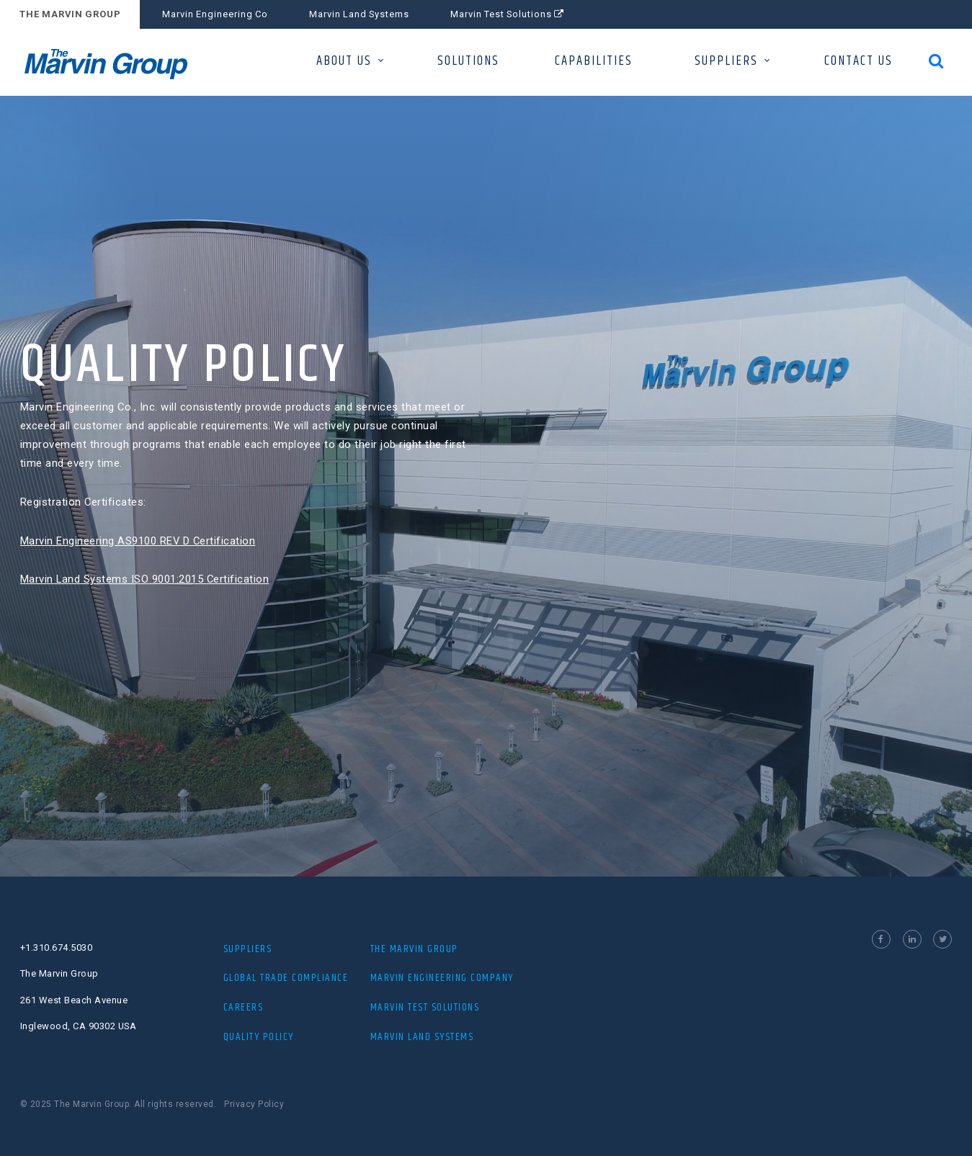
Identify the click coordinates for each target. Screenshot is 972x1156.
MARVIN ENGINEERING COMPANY (442, 977)
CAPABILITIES (594, 61)
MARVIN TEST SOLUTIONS (425, 1007)
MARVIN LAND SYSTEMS (422, 1037)
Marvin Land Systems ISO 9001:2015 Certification (140, 579)
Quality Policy (258, 1037)
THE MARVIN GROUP (70, 14)
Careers (243, 1007)
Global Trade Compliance (286, 977)
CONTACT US (858, 61)
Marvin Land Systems (359, 14)
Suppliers (247, 949)
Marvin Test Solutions (507, 14)
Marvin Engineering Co (215, 14)
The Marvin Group (414, 949)
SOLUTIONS (468, 61)
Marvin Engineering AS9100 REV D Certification (133, 540)
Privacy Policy (254, 1104)
